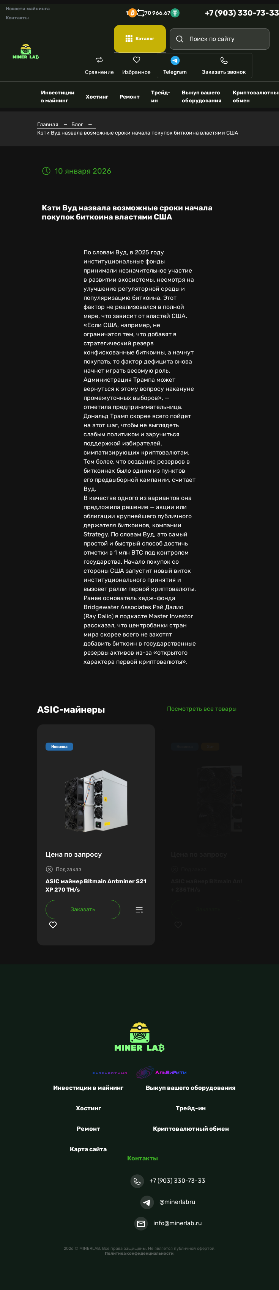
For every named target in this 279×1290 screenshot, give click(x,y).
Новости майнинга (28, 8)
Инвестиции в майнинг (88, 1087)
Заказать (83, 909)
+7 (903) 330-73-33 (242, 12)
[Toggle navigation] (261, 65)
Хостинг (88, 1108)
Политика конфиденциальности (139, 1253)
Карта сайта (88, 1149)
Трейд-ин (191, 1108)
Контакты (17, 17)
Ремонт (88, 1128)
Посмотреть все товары (201, 708)
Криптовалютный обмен (191, 1128)
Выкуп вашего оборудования (191, 1087)
